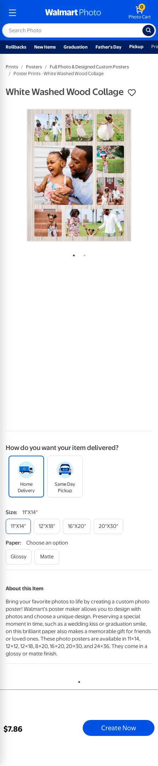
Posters (34, 66)
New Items (45, 47)
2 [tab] (83, 254)
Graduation (76, 47)
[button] (132, 93)
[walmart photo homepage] (73, 12)
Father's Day (108, 47)
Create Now (118, 728)
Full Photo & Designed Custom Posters (89, 66)
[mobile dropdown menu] (12, 12)
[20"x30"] (108, 526)
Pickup (136, 46)
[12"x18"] (47, 526)
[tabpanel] (79, 175)
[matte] (46, 556)
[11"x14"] (18, 526)
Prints (12, 66)
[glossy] (19, 556)
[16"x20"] (77, 526)
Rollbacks (16, 47)
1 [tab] (72, 254)
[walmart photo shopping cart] (139, 12)
